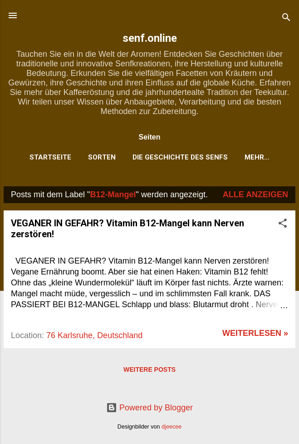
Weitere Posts (149, 369)
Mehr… (257, 157)
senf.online (150, 38)
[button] (282, 224)
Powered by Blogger (149, 407)
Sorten (102, 157)
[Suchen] (286, 18)
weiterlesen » (255, 333)
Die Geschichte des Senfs (180, 157)
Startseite (50, 157)
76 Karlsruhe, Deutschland (94, 335)
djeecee (171, 427)
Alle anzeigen (255, 194)
